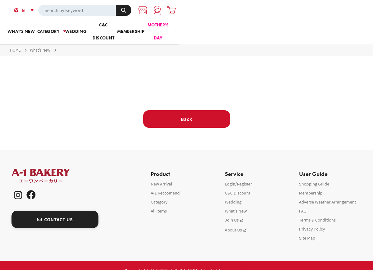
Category (112, 27)
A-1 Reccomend (165, 182)
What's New (40, 39)
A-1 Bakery (48, 165)
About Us (233, 219)
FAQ (303, 201)
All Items (159, 201)
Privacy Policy (312, 219)
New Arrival (161, 173)
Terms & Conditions (317, 210)
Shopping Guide (314, 173)
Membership (260, 27)
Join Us (232, 210)
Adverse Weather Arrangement (327, 191)
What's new (63, 27)
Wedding (162, 27)
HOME (15, 39)
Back (186, 108)
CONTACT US (55, 209)
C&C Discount (211, 27)
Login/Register (238, 173)
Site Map (307, 228)
